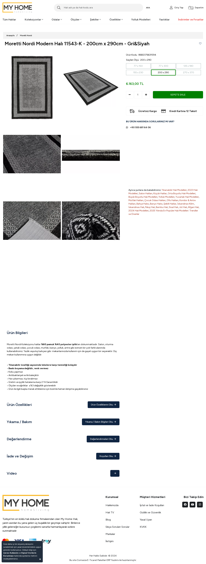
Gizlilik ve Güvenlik (150, 512)
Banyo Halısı (156, 203)
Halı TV (110, 512)
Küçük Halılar (160, 193)
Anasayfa (10, 35)
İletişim (110, 541)
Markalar (110, 534)
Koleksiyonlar (34, 19)
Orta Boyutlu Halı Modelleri (182, 193)
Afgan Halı (193, 207)
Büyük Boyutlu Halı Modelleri (142, 197)
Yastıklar (164, 19)
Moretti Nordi (26, 35)
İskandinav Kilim (185, 203)
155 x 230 (138, 72)
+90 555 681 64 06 (140, 127)
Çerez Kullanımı (10, 553)
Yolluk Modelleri (140, 19)
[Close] (40, 559)
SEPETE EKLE (178, 94)
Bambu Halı (162, 207)
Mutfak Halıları (135, 200)
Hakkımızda (112, 505)
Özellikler (116, 19)
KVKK (143, 526)
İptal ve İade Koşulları (152, 505)
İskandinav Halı (136, 207)
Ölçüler (76, 19)
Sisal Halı (173, 207)
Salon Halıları (145, 193)
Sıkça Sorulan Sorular (117, 526)
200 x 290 (163, 72)
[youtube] (192, 504)
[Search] (98, 8)
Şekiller (95, 19)
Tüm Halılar (9, 19)
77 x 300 (163, 66)
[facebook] (185, 504)
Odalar (57, 19)
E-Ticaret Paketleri (96, 560)
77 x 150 (138, 66)
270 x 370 (188, 72)
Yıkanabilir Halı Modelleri (174, 190)
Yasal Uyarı (146, 519)
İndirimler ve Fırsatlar (191, 19)
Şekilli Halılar (170, 203)
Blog (108, 519)
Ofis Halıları (172, 200)
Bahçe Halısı (143, 203)
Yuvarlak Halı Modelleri (187, 197)
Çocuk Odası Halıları (155, 200)
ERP (108, 560)
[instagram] (200, 504)
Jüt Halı (183, 207)
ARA (148, 8)
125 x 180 (188, 66)
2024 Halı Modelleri (138, 210)
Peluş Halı (150, 207)
